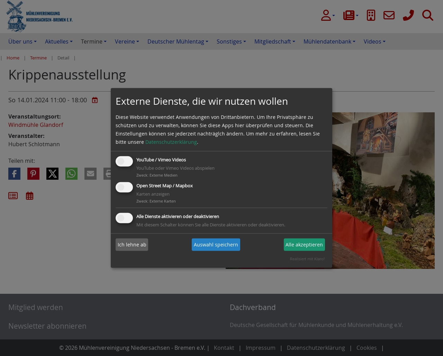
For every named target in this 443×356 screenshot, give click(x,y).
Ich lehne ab (132, 244)
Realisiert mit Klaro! (307, 258)
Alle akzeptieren (304, 244)
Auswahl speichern (216, 244)
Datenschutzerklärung (171, 142)
